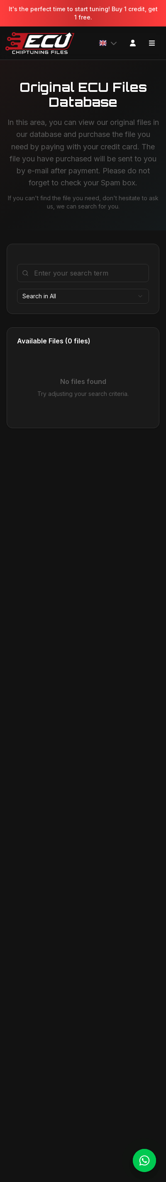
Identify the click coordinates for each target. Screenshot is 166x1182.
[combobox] (83, 296)
